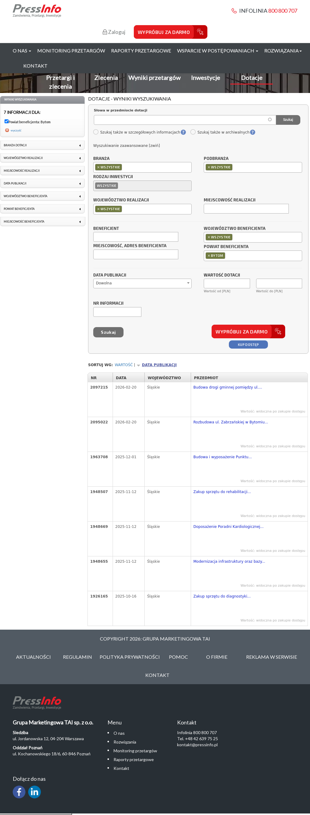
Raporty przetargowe (141, 50)
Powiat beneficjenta (226, 247)
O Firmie (216, 657)
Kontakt (35, 65)
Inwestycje (205, 77)
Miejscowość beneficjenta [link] (24, 221)
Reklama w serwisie (271, 657)
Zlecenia (106, 77)
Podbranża (216, 159)
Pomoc (178, 657)
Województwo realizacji (121, 200)
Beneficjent (106, 229)
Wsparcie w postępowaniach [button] (217, 50)
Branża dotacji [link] (15, 145)
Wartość (124, 365)
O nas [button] (22, 50)
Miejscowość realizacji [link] (22, 170)
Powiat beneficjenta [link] (19, 208)
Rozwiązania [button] (283, 50)
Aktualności (33, 657)
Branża (101, 159)
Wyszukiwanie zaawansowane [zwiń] (126, 146)
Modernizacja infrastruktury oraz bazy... (229, 561)
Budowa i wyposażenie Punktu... (222, 457)
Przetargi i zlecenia (60, 82)
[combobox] (142, 167)
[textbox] (125, 167)
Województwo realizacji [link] (23, 158)
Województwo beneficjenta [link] (25, 196)
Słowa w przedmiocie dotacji (120, 110)
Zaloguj (114, 32)
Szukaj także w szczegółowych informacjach (136, 132)
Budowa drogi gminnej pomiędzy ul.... (227, 387)
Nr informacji (108, 303)
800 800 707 (282, 10)
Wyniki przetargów (154, 77)
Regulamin (77, 657)
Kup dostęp (248, 344)
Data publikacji (109, 275)
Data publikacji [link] (15, 183)
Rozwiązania (125, 741)
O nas (119, 733)
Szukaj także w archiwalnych (219, 132)
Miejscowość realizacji (230, 200)
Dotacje (251, 77)
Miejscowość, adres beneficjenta (130, 246)
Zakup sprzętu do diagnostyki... (222, 596)
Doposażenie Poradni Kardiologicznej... (228, 527)
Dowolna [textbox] (104, 283)
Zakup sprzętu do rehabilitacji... (222, 492)
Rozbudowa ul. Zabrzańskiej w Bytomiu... (230, 422)
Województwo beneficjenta (234, 229)
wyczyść (16, 130)
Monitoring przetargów (71, 50)
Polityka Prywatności (130, 657)
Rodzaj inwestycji (113, 177)
